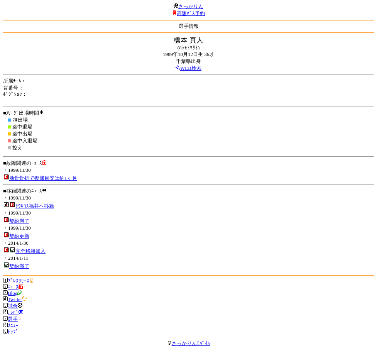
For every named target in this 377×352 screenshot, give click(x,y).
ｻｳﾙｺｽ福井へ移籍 (34, 206)
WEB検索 (190, 68)
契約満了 (19, 221)
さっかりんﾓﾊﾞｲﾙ (188, 343)
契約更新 (19, 236)
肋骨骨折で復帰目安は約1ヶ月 (43, 178)
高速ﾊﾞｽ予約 (191, 13)
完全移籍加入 (30, 251)
